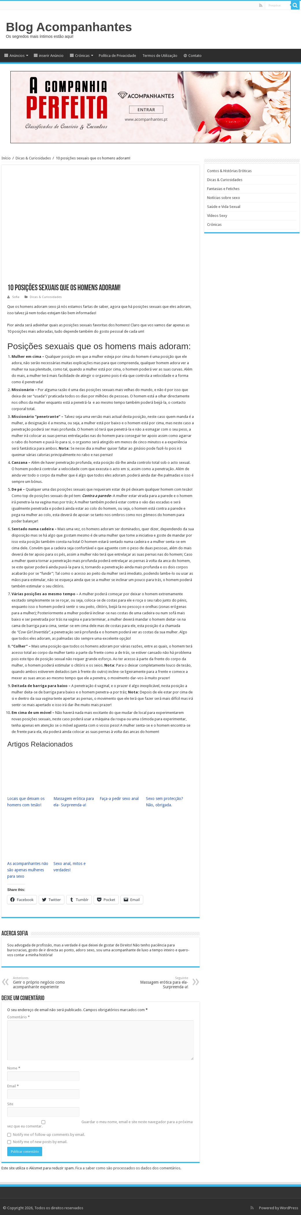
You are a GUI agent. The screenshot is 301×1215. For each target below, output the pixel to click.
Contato (193, 55)
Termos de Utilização (159, 55)
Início (6, 158)
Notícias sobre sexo (223, 198)
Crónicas (80, 55)
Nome (13, 1066)
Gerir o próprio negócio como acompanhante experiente (42, 980)
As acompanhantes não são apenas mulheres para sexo (26, 868)
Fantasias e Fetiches (223, 189)
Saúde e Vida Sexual (223, 206)
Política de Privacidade (117, 55)
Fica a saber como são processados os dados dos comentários (127, 1166)
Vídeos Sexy (217, 215)
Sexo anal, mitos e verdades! (68, 865)
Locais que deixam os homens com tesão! (25, 801)
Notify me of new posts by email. (40, 1139)
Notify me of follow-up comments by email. (49, 1132)
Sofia (15, 297)
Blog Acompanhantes (69, 27)
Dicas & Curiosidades (33, 158)
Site (10, 1101)
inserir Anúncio (49, 55)
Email (13, 1084)
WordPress (289, 1205)
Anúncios (14, 55)
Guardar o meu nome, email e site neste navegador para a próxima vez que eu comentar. (100, 1121)
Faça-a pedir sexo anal (118, 798)
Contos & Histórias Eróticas (229, 171)
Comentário (18, 1015)
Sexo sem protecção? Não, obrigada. (164, 801)
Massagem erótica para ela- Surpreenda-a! (73, 801)
